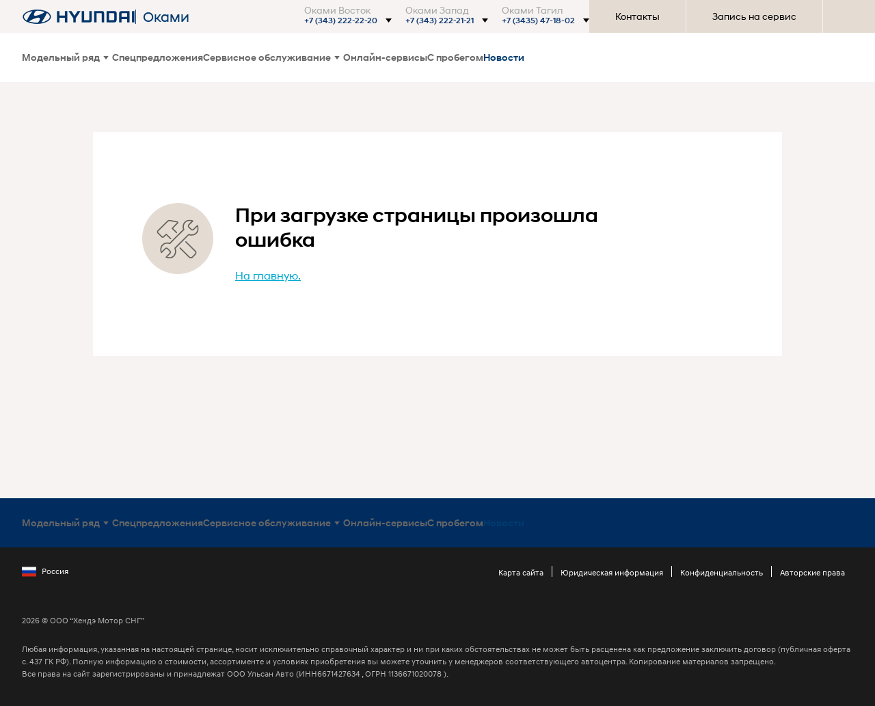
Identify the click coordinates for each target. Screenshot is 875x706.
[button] (346, 20)
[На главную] (78, 17)
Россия (45, 571)
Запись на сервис (754, 16)
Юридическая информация (612, 572)
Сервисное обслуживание (271, 57)
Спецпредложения (157, 57)
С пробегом (455, 57)
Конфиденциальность (721, 572)
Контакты (637, 16)
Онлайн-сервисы (385, 57)
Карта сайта (520, 572)
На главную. (268, 275)
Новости (503, 57)
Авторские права (812, 572)
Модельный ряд (65, 57)
